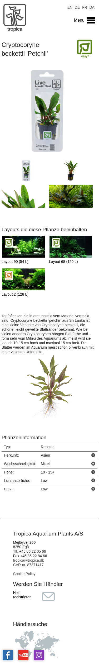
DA (91, 7)
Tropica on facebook (8, 655)
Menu (79, 20)
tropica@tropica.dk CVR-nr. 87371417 (28, 562)
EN (69, 7)
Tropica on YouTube (23, 655)
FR (84, 7)
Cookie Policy (24, 574)
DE (77, 7)
